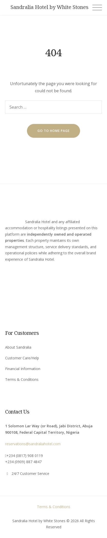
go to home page (53, 131)
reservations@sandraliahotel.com (33, 443)
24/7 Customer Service (30, 473)
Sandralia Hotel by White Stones (50, 7)
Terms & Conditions (21, 379)
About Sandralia (18, 347)
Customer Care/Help (22, 358)
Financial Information (22, 368)
